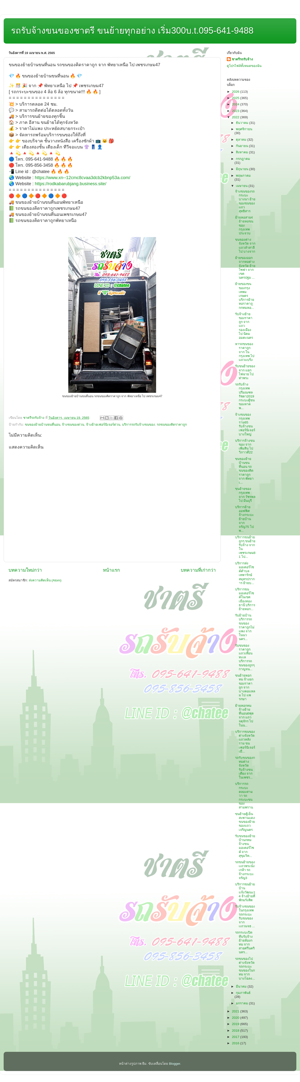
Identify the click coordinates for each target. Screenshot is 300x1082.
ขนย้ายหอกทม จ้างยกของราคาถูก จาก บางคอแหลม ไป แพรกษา (245, 687)
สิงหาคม (242, 152)
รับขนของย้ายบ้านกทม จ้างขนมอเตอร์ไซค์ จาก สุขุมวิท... (245, 846)
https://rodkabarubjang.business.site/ (70, 183)
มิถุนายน (242, 169)
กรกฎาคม (243, 159)
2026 (236, 91)
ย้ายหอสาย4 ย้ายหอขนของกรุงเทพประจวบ (244, 225)
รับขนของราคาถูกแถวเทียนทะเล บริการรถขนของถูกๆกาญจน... (245, 657)
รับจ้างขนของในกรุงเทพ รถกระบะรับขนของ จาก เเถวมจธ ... (245, 916)
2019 (236, 1024)
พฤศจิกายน (244, 129)
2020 (236, 1017)
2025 (236, 98)
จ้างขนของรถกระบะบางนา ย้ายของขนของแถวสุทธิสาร (245, 201)
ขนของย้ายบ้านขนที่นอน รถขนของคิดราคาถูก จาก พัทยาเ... (244, 470)
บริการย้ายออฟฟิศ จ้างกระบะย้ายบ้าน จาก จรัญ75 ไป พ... (244, 518)
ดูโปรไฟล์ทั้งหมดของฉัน (244, 66)
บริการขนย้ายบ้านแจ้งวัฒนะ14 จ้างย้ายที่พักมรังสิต (245, 892)
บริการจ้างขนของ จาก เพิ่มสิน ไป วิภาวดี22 (245, 446)
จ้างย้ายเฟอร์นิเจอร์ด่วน (103, 424)
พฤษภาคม (243, 175)
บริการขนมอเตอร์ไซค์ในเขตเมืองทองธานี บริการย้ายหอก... (245, 599)
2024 (236, 104)
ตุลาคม (241, 139)
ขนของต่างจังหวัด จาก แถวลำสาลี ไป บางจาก (245, 245)
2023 (236, 111)
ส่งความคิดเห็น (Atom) (45, 580)
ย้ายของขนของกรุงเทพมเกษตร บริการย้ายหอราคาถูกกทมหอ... (244, 295)
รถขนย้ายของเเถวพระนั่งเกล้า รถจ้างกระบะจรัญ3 (245, 870)
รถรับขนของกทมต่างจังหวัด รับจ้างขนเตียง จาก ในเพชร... (245, 767)
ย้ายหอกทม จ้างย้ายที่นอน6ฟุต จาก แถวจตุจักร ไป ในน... (244, 715)
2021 (236, 1011)
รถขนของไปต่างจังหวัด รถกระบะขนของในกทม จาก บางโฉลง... (245, 968)
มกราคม (242, 1003)
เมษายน (242, 186)
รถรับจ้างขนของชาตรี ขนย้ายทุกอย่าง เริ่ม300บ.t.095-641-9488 (132, 31)
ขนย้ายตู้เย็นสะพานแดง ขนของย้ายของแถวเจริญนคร (245, 822)
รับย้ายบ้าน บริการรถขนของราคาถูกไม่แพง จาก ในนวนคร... (244, 627)
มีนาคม (242, 986)
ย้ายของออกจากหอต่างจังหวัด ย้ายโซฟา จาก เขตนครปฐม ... (245, 267)
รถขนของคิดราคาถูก (172, 424)
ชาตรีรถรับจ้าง (242, 59)
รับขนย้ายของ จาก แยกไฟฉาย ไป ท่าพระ (245, 372)
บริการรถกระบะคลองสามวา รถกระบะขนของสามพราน (244, 795)
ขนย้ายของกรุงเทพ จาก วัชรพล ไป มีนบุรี (245, 495)
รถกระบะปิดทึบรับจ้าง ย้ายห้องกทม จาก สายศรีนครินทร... (245, 942)
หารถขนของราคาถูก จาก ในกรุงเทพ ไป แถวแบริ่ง (245, 352)
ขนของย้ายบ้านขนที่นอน (42, 424)
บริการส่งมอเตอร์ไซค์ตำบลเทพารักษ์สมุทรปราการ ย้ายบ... (245, 573)
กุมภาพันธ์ (243, 993)
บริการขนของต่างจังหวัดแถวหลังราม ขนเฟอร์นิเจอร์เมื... (245, 741)
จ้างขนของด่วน (73, 424)
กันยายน (242, 146)
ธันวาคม (242, 123)
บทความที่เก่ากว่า (198, 570)
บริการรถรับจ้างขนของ (138, 424)
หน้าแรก (111, 570)
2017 (236, 1037)
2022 (236, 117)
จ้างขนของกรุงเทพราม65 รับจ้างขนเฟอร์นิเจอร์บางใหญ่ (245, 424)
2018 (236, 1030)
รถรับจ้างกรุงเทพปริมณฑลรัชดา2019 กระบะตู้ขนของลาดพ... (245, 396)
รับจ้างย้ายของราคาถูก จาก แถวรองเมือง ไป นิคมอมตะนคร (244, 325)
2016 (236, 1043)
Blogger (174, 1063)
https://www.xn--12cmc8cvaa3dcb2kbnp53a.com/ (82, 177)
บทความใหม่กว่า (25, 570)
